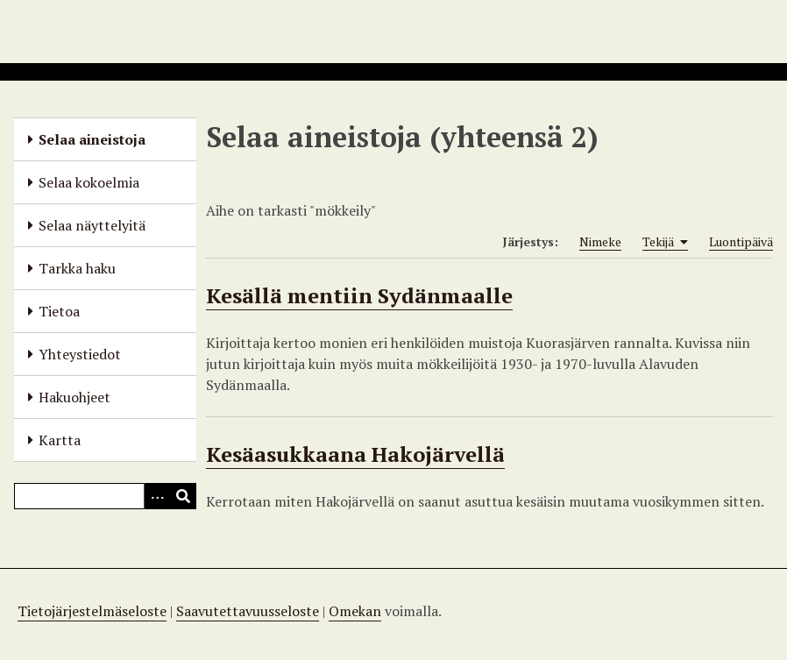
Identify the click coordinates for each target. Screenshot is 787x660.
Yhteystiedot (80, 354)
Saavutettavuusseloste (247, 611)
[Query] (105, 496)
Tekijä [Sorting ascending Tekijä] (665, 242)
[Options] (157, 496)
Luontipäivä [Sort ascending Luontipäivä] (741, 241)
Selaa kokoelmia (89, 182)
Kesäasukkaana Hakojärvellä (355, 454)
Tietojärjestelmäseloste (92, 611)
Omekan (355, 611)
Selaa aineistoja (92, 139)
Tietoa (59, 311)
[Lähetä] (183, 496)
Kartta (60, 440)
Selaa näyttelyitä (92, 225)
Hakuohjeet (74, 397)
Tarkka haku (77, 268)
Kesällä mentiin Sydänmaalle (359, 295)
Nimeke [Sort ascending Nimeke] (600, 241)
